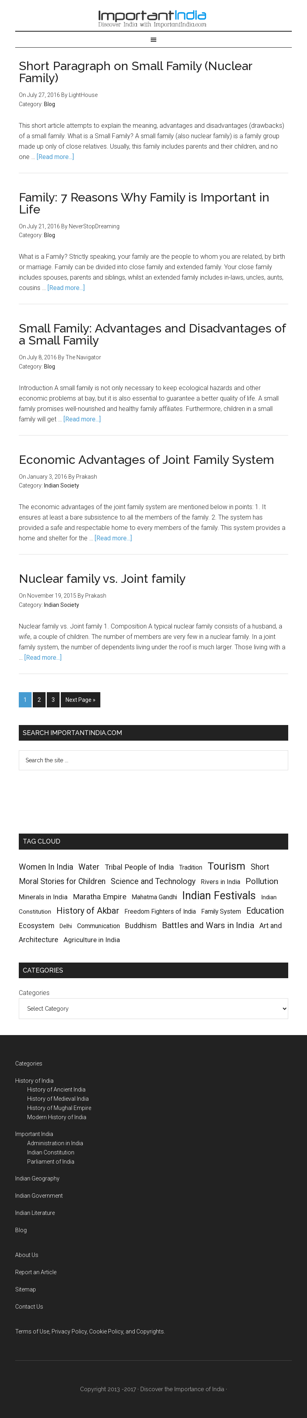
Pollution (261, 881)
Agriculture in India (92, 940)
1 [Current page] (25, 700)
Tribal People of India (139, 867)
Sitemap (25, 1289)
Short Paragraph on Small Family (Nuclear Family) (135, 72)
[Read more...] (55, 157)
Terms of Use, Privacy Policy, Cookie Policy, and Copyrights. (90, 1331)
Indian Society (61, 485)
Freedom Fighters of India (160, 911)
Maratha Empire (99, 896)
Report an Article (35, 1272)
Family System (221, 911)
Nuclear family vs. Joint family (102, 579)
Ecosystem (36, 925)
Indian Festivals (219, 895)
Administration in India (55, 1143)
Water (89, 867)
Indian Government (39, 1195)
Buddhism (141, 926)
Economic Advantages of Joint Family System (146, 460)
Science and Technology (153, 881)
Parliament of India (50, 1161)
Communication (98, 926)
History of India (34, 1081)
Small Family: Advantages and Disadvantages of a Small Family (152, 334)
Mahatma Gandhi (154, 897)
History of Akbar (87, 911)
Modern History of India (56, 1117)
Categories (34, 993)
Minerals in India (43, 897)
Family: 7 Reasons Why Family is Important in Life (144, 203)
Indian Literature (35, 1213)
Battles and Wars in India (208, 925)
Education (265, 911)
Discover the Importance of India (182, 1389)
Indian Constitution (50, 1152)
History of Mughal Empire (59, 1108)
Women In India (46, 867)
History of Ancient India (56, 1089)
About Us (26, 1255)
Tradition (190, 867)
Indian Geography (37, 1178)
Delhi (66, 926)
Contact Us (29, 1306)
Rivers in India (220, 882)
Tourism (226, 866)
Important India (153, 17)
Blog (49, 104)
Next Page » (81, 700)
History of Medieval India (58, 1099)
